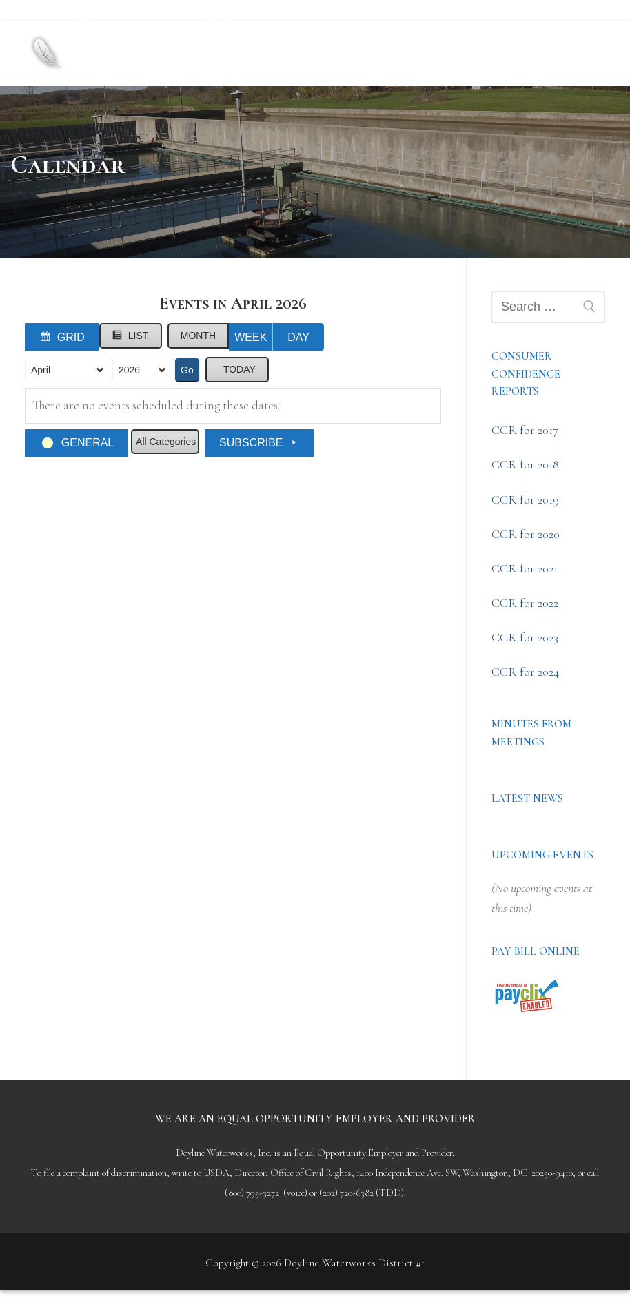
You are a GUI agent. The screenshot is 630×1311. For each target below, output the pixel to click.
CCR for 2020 (525, 533)
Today (239, 369)
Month (198, 335)
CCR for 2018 (525, 464)
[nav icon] (581, 53)
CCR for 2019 (525, 499)
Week (250, 337)
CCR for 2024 (525, 671)
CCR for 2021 (524, 568)
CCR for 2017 (524, 429)
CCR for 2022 (524, 602)
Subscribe (259, 443)
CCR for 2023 (524, 637)
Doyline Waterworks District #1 (233, 41)
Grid (64, 340)
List (133, 338)
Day (298, 337)
